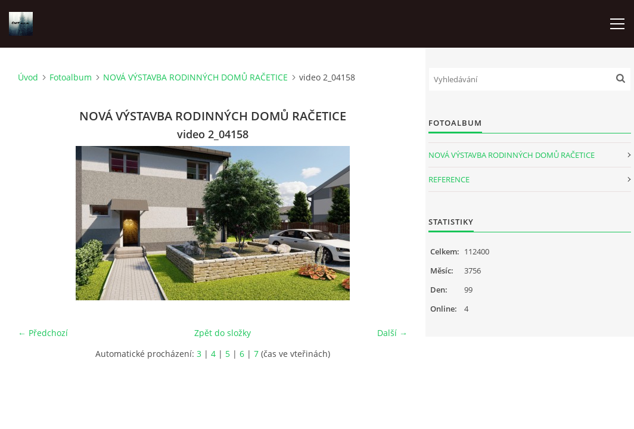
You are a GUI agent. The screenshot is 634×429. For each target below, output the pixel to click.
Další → (392, 332)
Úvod (28, 77)
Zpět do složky (222, 332)
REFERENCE (449, 179)
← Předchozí (43, 332)
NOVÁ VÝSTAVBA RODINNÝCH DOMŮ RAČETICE (195, 77)
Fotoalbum (70, 77)
